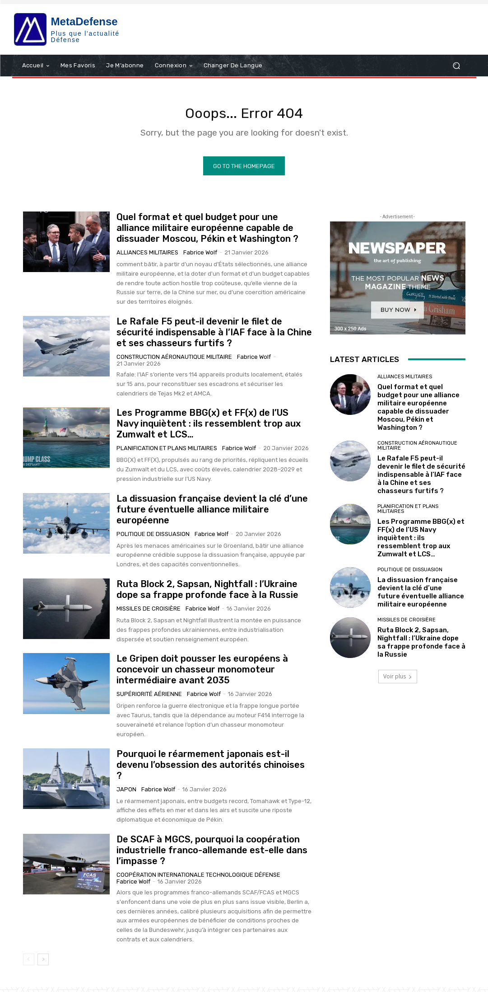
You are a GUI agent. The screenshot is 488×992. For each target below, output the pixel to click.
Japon (126, 794)
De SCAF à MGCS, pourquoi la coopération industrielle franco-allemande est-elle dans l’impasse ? (211, 855)
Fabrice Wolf (200, 257)
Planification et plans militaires (166, 453)
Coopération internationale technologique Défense (198, 880)
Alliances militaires (147, 257)
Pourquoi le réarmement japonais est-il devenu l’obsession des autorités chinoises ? (210, 769)
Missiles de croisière (148, 613)
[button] (456, 65)
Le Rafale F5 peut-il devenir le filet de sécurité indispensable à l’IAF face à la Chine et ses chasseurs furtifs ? (214, 337)
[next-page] (43, 964)
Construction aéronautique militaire (174, 362)
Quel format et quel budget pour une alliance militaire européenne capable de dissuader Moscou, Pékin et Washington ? (207, 232)
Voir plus (397, 681)
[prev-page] (28, 964)
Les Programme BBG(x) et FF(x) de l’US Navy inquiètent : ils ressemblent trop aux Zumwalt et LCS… (208, 428)
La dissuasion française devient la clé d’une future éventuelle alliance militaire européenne (212, 514)
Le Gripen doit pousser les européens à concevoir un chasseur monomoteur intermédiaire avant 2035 (202, 674)
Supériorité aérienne (149, 699)
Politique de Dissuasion (153, 539)
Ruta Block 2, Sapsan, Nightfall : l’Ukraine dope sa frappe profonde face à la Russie (207, 594)
